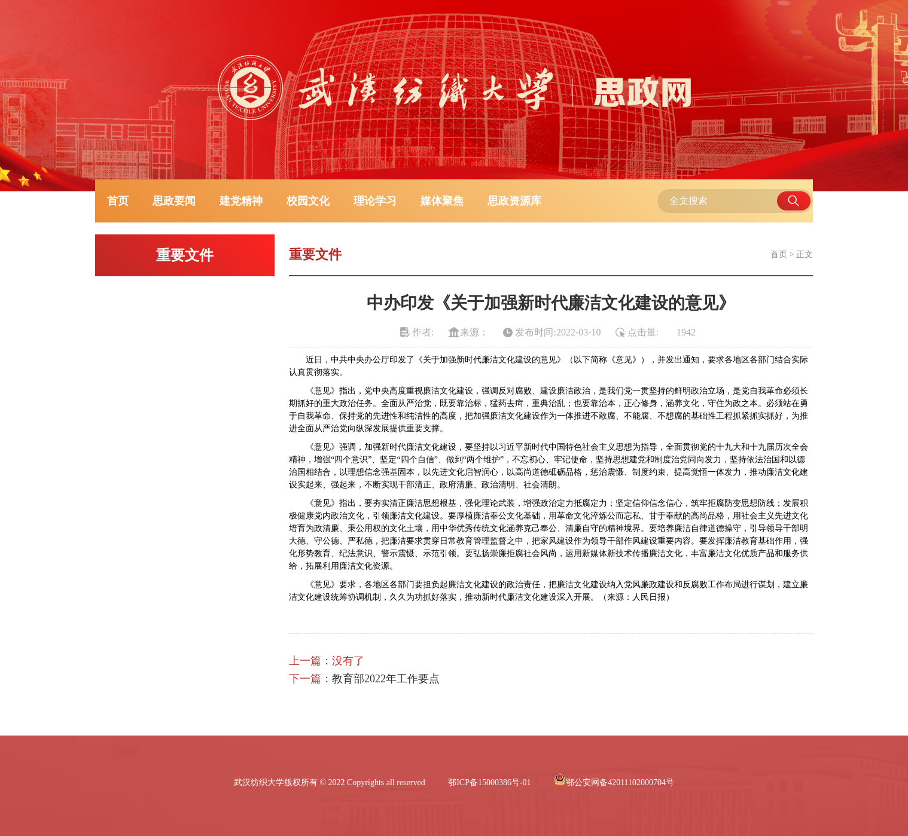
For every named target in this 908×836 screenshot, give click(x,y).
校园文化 (308, 201)
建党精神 (241, 201)
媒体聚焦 (442, 201)
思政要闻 (174, 201)
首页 (118, 201)
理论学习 (375, 201)
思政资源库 (514, 201)
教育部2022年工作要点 (386, 679)
